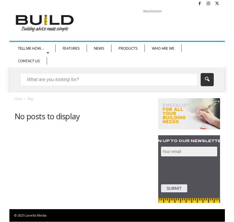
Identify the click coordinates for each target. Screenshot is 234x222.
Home (18, 99)
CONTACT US (29, 60)
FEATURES (71, 48)
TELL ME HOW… (33, 50)
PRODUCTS (128, 48)
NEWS (99, 48)
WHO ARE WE (163, 48)
